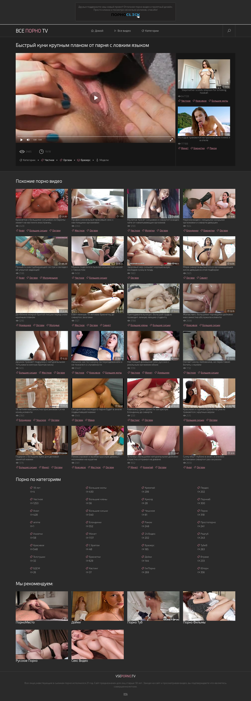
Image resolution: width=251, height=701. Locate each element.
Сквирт (202, 278)
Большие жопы (218, 101)
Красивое (199, 101)
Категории (150, 31)
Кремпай (146, 467)
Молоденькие (48, 278)
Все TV (32, 31)
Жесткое (78, 230)
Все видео (122, 31)
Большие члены (137, 325)
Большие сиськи (36, 230)
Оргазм (65, 160)
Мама (89, 420)
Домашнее (23, 325)
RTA (126, 694)
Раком (211, 148)
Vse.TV (125, 676)
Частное (47, 160)
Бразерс (83, 160)
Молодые (52, 325)
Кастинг (133, 420)
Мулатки (148, 230)
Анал (20, 230)
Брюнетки (197, 148)
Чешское (39, 420)
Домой (97, 31)
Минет (183, 148)
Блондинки (190, 230)
